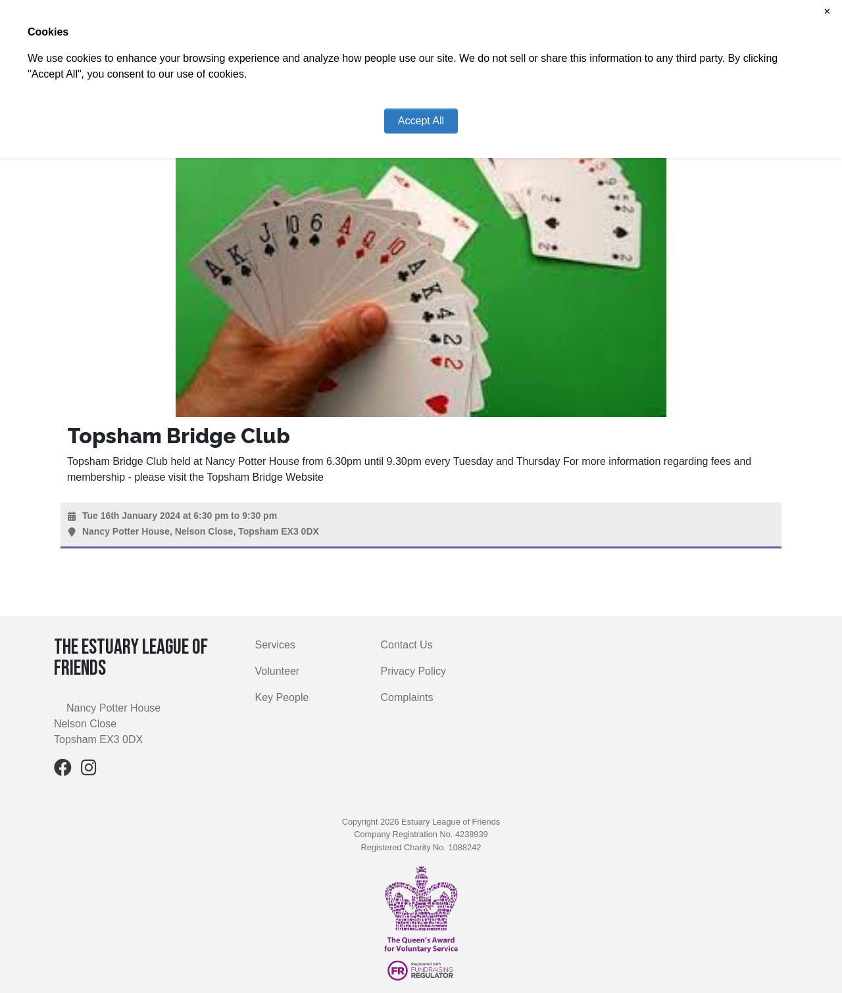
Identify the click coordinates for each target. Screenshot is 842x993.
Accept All (421, 120)
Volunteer (277, 671)
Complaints (407, 697)
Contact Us (407, 644)
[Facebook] (63, 770)
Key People (282, 697)
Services (275, 644)
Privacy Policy (414, 671)
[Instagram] (89, 770)
